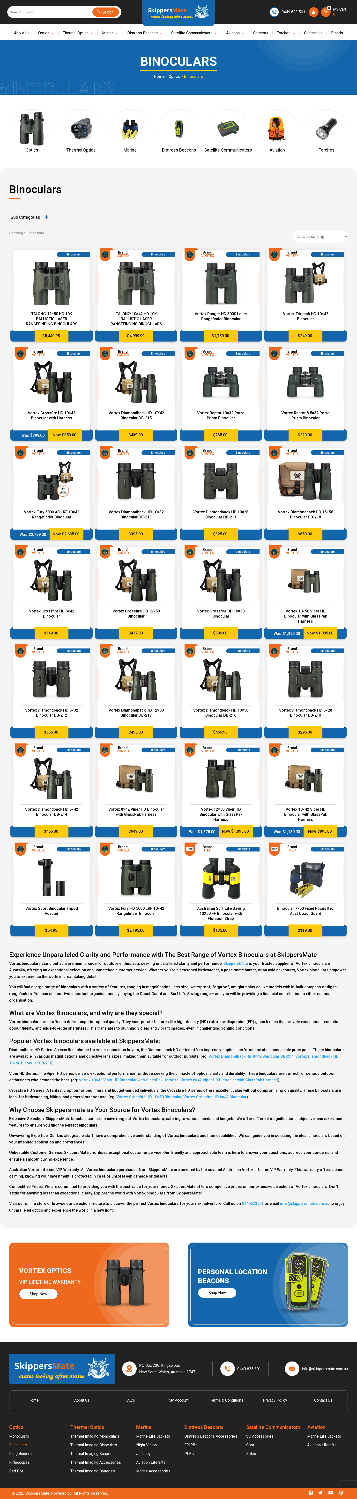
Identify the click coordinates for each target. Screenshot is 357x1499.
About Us (22, 33)
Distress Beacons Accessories (210, 1436)
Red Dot (16, 1471)
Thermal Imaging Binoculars (93, 1445)
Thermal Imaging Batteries (92, 1471)
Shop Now (38, 1294)
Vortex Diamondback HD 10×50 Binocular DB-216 (220, 713)
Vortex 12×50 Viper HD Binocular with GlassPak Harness (221, 814)
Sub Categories (30, 217)
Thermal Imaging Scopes (91, 1453)
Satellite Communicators (192, 33)
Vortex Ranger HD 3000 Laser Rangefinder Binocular (221, 316)
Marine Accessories (153, 1471)
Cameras (260, 33)
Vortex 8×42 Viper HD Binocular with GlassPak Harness (136, 812)
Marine (108, 33)
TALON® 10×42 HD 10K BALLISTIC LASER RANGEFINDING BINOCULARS (136, 319)
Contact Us (313, 33)
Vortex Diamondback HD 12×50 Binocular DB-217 (136, 713)
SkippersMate (235, 963)
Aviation (233, 33)
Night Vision (146, 1445)
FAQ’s (130, 1400)
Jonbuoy (143, 1453)
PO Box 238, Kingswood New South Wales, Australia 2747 (167, 1368)
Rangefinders (20, 1453)
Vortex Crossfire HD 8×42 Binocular (51, 614)
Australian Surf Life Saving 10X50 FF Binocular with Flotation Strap (221, 913)
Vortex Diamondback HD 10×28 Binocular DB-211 (220, 514)
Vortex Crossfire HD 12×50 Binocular (136, 614)
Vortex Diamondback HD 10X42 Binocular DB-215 (136, 415)
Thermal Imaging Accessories (95, 1462)
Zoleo (251, 1453)
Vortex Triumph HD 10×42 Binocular (305, 316)
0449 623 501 (293, 12)
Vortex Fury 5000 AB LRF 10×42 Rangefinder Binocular (51, 514)
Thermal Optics (76, 33)
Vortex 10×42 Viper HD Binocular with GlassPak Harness (305, 814)
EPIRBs (190, 1445)
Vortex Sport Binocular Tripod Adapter (51, 911)
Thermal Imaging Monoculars (94, 1436)
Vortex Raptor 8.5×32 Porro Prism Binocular (305, 415)
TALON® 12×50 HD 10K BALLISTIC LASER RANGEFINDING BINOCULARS (51, 319)
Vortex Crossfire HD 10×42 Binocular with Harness (51, 415)
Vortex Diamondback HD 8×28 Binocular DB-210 (305, 713)
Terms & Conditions (226, 1400)
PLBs (189, 1453)
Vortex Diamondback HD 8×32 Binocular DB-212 (51, 713)
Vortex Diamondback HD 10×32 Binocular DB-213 (136, 514)
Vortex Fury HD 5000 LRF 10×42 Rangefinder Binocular (136, 911)
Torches (283, 33)
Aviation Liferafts (150, 1462)
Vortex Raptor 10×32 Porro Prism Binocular (221, 415)
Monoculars (19, 1436)
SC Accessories (260, 1436)
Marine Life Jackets (153, 1436)
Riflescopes (19, 1462)
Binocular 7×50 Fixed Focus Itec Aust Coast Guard (305, 911)
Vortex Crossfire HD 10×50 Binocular (221, 614)
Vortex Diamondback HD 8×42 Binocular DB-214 (51, 812)
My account (178, 1400)
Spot (250, 1445)
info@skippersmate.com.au (304, 1203)
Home (159, 76)
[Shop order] (320, 236)
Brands (337, 33)
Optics (43, 33)
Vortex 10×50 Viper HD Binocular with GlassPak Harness (305, 616)
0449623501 (253, 1203)
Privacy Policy (275, 1400)
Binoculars (18, 1445)
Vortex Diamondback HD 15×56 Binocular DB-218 (305, 514)
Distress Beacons (142, 33)
